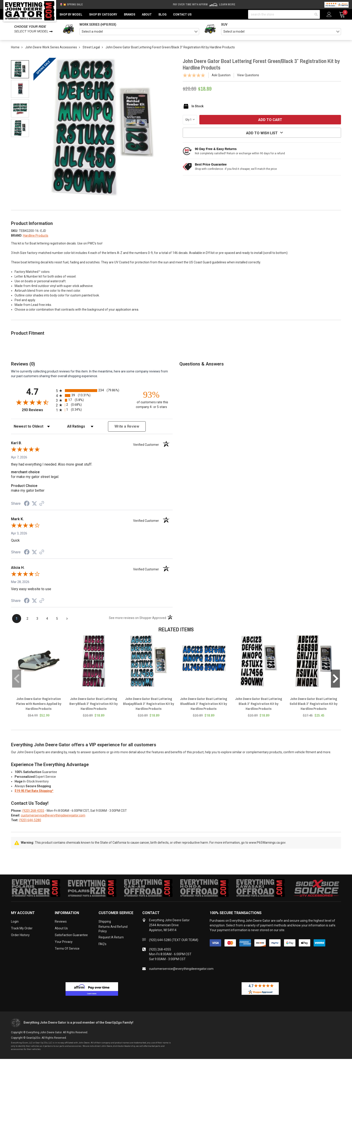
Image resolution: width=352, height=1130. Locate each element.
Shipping (105, 921)
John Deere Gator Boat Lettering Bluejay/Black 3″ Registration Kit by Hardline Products (148, 703)
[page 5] (57, 618)
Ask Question (221, 75)
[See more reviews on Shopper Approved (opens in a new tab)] (41, 504)
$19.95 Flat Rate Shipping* (34, 791)
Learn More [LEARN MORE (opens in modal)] (227, 4)
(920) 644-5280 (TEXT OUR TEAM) (173, 940)
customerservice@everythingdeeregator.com (53, 815)
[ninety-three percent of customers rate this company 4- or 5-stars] (151, 399)
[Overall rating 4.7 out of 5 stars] (32, 402)
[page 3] (37, 618)
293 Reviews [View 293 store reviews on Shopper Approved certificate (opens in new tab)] (38, 410)
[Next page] (66, 618)
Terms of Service (67, 948)
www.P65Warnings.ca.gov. (267, 842)
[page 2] (27, 618)
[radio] (92, 390)
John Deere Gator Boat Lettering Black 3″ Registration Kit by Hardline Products (258, 703)
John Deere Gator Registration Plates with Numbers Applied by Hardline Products (38, 703)
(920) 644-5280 (30, 820)
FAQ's (102, 944)
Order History (20, 935)
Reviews (61, 921)
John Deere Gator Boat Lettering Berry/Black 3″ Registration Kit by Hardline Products (93, 703)
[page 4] (47, 618)
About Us (61, 928)
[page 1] (16, 618)
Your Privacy (64, 942)
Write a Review (126, 426)
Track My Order (22, 928)
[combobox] (139, 31)
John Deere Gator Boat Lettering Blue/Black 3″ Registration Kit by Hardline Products (203, 703)
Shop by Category (103, 14)
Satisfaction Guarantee (71, 935)
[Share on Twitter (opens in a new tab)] (34, 503)
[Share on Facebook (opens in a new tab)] (26, 504)
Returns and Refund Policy (113, 929)
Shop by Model (70, 14)
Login (15, 921)
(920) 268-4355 (33, 810)
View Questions (248, 75)
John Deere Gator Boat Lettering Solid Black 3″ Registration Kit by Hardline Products (313, 703)
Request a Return (111, 937)
